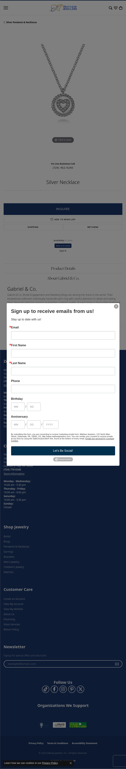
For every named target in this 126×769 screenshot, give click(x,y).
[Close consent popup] (71, 763)
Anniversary (19, 416)
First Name (18, 345)
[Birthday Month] (18, 407)
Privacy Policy (50, 763)
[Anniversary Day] (34, 424)
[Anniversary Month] (18, 424)
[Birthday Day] (34, 407)
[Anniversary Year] (51, 424)
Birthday (17, 398)
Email (15, 327)
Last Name (18, 363)
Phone (15, 381)
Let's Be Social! (63, 450)
